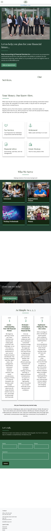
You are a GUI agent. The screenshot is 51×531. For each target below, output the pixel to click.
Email (19, 443)
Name (4, 443)
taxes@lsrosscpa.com (7, 521)
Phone (36, 443)
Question (5, 452)
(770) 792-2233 (8, 513)
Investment (4, 528)
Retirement (4, 526)
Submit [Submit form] (6, 463)
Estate (3, 530)
